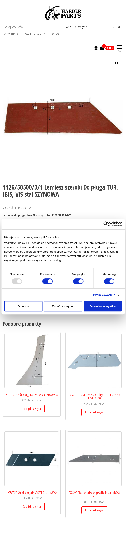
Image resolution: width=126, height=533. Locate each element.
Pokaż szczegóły (104, 294)
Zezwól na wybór (63, 306)
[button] (117, 63)
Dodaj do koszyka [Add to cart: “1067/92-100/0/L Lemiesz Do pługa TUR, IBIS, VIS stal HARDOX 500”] (94, 412)
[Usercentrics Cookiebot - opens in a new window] (106, 224)
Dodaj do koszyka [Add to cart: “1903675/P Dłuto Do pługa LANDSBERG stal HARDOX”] (32, 506)
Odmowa (23, 306)
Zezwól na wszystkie (102, 306)
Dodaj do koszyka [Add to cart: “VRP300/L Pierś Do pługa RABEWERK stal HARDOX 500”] (32, 408)
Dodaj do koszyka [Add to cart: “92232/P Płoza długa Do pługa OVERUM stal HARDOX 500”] (94, 510)
